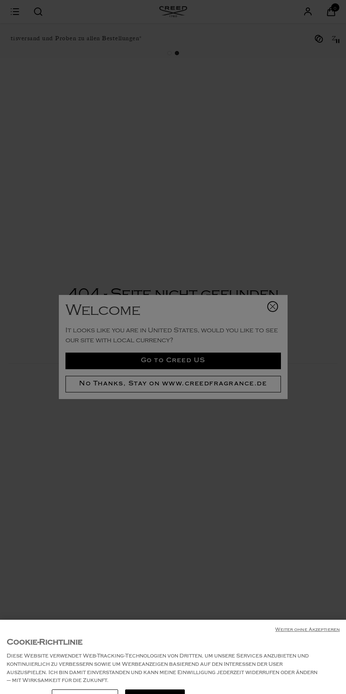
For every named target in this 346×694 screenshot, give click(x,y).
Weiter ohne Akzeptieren (307, 647)
